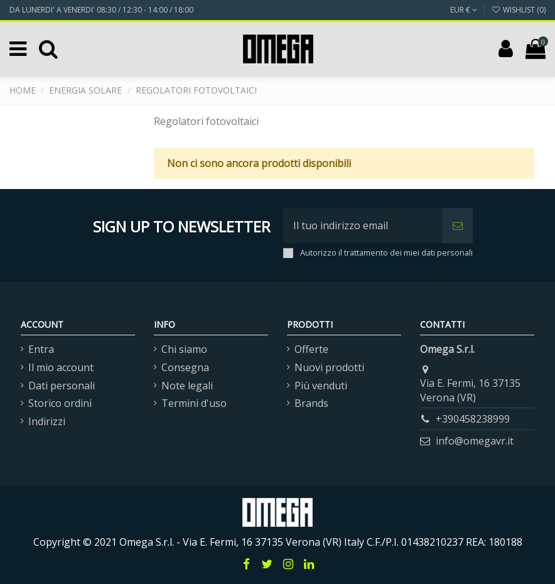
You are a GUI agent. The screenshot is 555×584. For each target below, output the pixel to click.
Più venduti (320, 385)
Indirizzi (46, 421)
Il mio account (61, 367)
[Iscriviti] (458, 225)
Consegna (185, 367)
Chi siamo (184, 349)
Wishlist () (519, 9)
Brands (311, 403)
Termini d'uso (194, 403)
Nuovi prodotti (329, 367)
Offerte (311, 349)
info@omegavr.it (475, 441)
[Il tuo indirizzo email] (363, 225)
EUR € (463, 9)
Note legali (187, 385)
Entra (41, 349)
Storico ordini (60, 403)
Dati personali (61, 385)
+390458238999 (473, 419)
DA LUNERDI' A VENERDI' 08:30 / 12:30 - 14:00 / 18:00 (101, 9)
